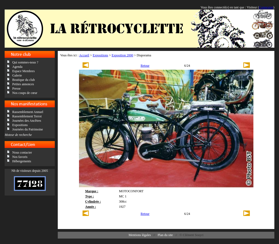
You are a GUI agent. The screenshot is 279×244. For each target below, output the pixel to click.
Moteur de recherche (18, 135)
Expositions (20, 125)
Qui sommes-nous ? (25, 62)
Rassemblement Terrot (27, 116)
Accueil (84, 55)
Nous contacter (22, 152)
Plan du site (165, 235)
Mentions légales (140, 235)
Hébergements (21, 161)
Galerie (17, 75)
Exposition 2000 (122, 55)
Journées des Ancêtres (26, 121)
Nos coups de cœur (24, 93)
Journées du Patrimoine (27, 129)
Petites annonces (23, 84)
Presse (16, 88)
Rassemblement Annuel (27, 112)
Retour (145, 66)
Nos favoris (20, 157)
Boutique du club (23, 80)
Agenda (17, 67)
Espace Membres (23, 71)
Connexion (266, 7)
